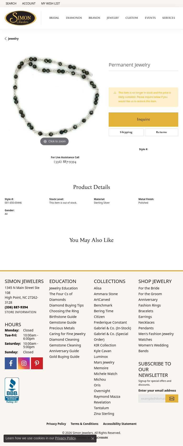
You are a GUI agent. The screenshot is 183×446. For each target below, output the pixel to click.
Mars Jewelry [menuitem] (104, 362)
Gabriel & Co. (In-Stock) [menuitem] (112, 328)
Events (150, 18)
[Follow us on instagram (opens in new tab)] (24, 363)
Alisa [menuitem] (98, 288)
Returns (161, 132)
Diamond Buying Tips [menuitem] (66, 305)
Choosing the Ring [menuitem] (64, 311)
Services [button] (168, 18)
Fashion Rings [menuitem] (149, 305)
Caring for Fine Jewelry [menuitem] (67, 333)
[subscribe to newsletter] (171, 398)
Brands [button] (94, 18)
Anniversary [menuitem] (148, 299)
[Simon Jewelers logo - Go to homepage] (21, 18)
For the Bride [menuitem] (148, 288)
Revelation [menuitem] (102, 402)
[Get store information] (20, 312)
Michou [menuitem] (100, 379)
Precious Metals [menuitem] (62, 328)
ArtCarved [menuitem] (102, 299)
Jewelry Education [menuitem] (63, 288)
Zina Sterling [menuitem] (104, 413)
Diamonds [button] (74, 18)
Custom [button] (132, 18)
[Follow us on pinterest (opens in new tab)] (37, 363)
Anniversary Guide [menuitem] (64, 351)
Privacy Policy (56, 424)
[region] (54, 97)
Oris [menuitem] (97, 385)
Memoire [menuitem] (101, 368)
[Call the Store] (16, 307)
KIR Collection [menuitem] (105, 345)
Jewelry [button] (113, 18)
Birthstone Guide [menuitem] (63, 316)
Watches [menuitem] (145, 339)
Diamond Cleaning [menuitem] (64, 339)
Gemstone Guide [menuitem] (62, 322)
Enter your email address (157, 390)
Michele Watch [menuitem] (105, 373)
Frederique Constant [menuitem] (110, 322)
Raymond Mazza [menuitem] (107, 396)
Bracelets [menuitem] (145, 311)
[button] (10, 3)
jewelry (13, 39)
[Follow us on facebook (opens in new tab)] (11, 363)
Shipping (126, 132)
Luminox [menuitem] (101, 356)
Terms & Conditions (84, 424)
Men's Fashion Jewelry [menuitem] (156, 333)
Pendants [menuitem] (146, 328)
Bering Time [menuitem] (103, 311)
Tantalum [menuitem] (101, 408)
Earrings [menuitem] (145, 316)
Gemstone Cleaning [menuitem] (65, 345)
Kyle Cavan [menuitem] (102, 351)
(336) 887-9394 (65, 162)
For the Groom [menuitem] (150, 294)
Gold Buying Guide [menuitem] (64, 356)
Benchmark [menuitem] (103, 305)
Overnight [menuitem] (102, 390)
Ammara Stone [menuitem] (106, 294)
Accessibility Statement (120, 424)
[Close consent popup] (92, 438)
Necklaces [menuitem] (146, 322)
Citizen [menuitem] (99, 316)
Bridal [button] (54, 18)
